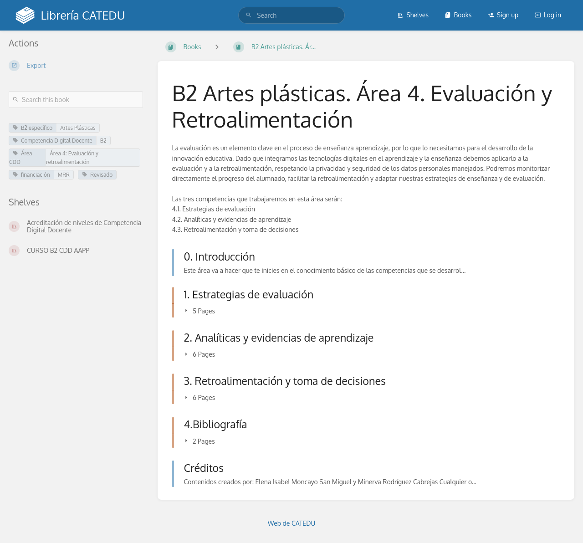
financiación (31, 174)
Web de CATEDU (292, 523)
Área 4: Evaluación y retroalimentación (72, 157)
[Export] (75, 66)
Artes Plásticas (77, 127)
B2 (103, 140)
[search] (291, 15)
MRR (64, 174)
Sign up (503, 15)
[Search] (248, 15)
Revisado (97, 174)
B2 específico (32, 127)
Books (458, 15)
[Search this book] (76, 99)
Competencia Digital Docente (52, 140)
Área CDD (20, 157)
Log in (548, 15)
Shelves (413, 15)
